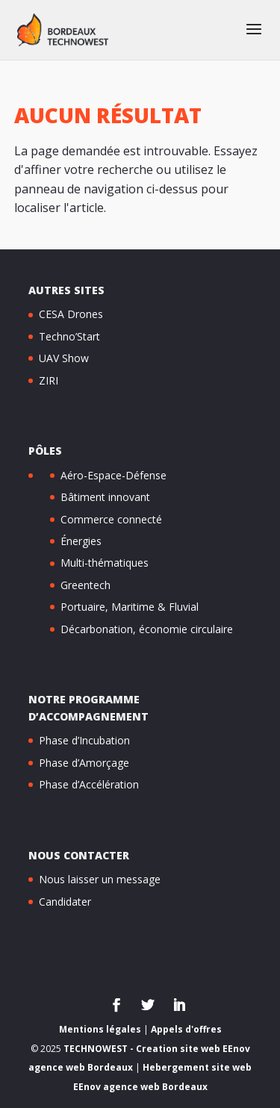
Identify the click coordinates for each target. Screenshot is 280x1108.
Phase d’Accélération (89, 784)
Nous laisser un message (100, 879)
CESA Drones (71, 314)
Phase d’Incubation (84, 740)
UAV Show (64, 358)
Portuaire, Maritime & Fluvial (129, 607)
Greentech (85, 585)
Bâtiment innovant (105, 497)
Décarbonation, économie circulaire (146, 629)
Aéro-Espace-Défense (113, 475)
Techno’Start (69, 336)
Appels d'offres (186, 1029)
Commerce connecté (111, 519)
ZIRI (48, 380)
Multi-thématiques (104, 562)
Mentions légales (100, 1029)
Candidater (65, 901)
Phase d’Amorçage (84, 763)
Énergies (81, 541)
